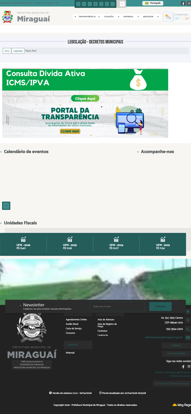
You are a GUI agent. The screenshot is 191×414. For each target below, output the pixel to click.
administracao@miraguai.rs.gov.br (164, 337)
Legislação (18, 50)
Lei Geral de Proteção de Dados (172, 383)
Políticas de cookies (180, 376)
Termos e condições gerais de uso (173, 372)
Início (7, 50)
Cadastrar (160, 306)
